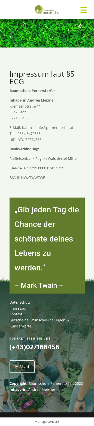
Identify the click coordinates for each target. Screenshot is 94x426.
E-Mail (22, 366)
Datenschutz (20, 302)
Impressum (19, 308)
